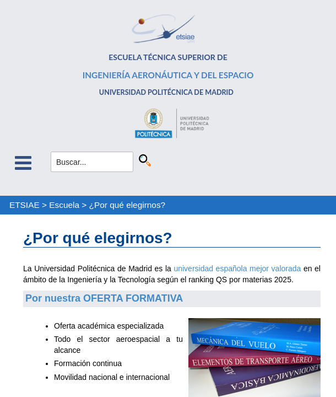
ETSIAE (24, 205)
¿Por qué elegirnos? (127, 205)
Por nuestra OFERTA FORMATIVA (104, 298)
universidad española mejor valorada (237, 268)
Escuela (64, 205)
